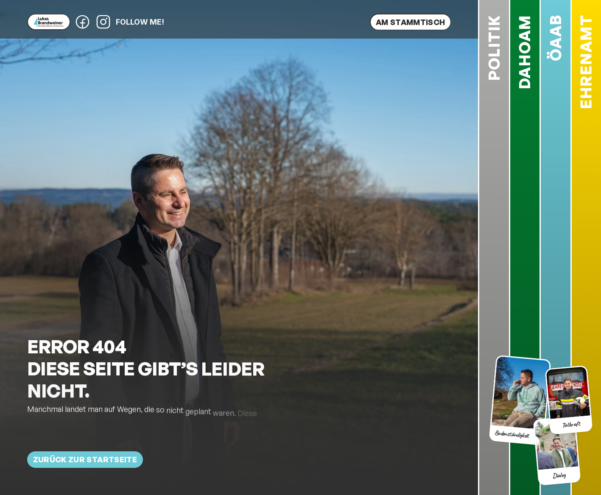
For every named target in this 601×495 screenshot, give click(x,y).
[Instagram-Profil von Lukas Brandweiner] (103, 22)
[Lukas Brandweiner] (48, 22)
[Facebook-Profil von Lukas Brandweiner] (82, 22)
